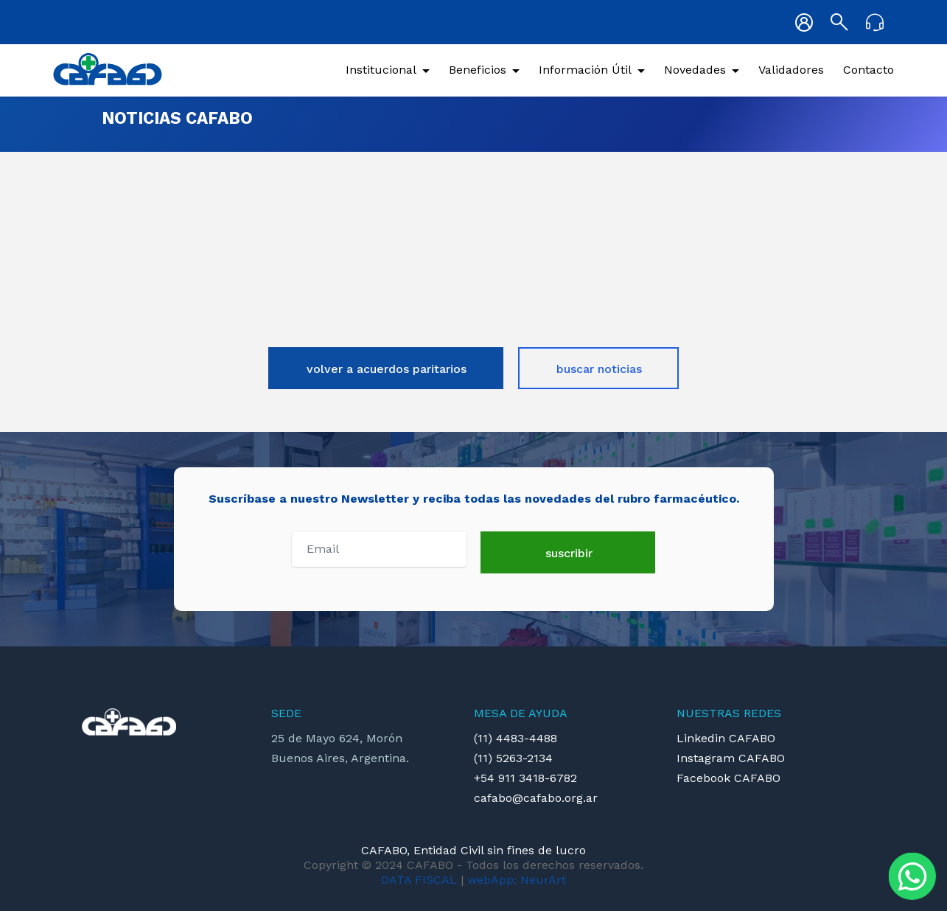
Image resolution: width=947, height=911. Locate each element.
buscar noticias (599, 369)
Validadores (791, 70)
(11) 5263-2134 (513, 758)
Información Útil (585, 70)
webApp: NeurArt (516, 880)
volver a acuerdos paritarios (386, 369)
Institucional (381, 70)
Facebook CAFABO (728, 778)
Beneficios (477, 70)
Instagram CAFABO (731, 758)
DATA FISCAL (419, 880)
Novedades (695, 70)
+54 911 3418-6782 (525, 778)
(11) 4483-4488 (515, 738)
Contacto (868, 70)
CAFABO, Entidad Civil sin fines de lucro (473, 850)
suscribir (569, 553)
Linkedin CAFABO (726, 738)
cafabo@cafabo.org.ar (536, 798)
